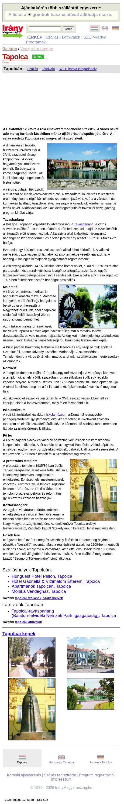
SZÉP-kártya (94, 37)
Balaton (9, 48)
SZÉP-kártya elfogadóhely (78, 69)
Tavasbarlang (83, 224)
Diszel (5, 62)
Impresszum (61, 779)
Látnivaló (48, 69)
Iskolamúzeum (56, 414)
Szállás (52, 37)
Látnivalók (71, 37)
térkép (38, 56)
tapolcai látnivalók (28, 622)
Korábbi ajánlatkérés (24, 775)
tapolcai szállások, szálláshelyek (39, 598)
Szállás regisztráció (60, 775)
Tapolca (15, 56)
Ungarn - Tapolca (100, 762)
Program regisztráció (96, 775)
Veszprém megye (36, 48)
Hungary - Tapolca (61, 762)
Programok (36, 42)
